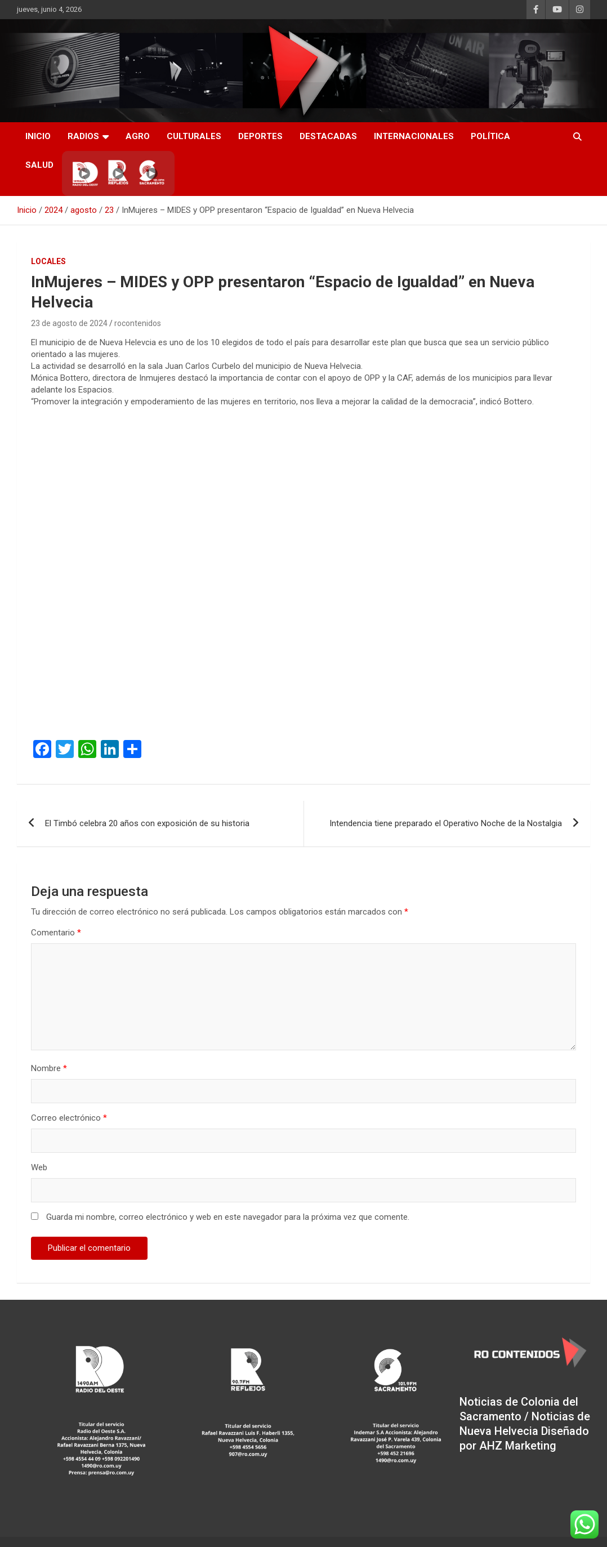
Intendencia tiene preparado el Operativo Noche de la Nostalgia (445, 823)
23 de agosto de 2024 (69, 323)
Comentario (56, 933)
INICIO (38, 136)
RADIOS (83, 136)
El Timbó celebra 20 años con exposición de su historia (147, 823)
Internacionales (414, 136)
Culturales (194, 136)
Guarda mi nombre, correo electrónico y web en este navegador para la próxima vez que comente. (227, 1217)
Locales (48, 261)
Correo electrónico (69, 1118)
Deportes (260, 136)
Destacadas (328, 136)
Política (490, 136)
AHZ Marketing (517, 1445)
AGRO (138, 136)
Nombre (49, 1068)
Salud (39, 165)
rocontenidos (137, 323)
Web (39, 1167)
